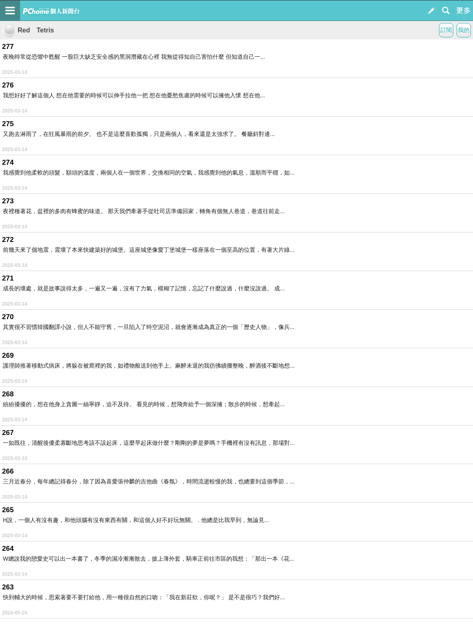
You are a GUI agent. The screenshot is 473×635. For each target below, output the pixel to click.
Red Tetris (28, 30)
